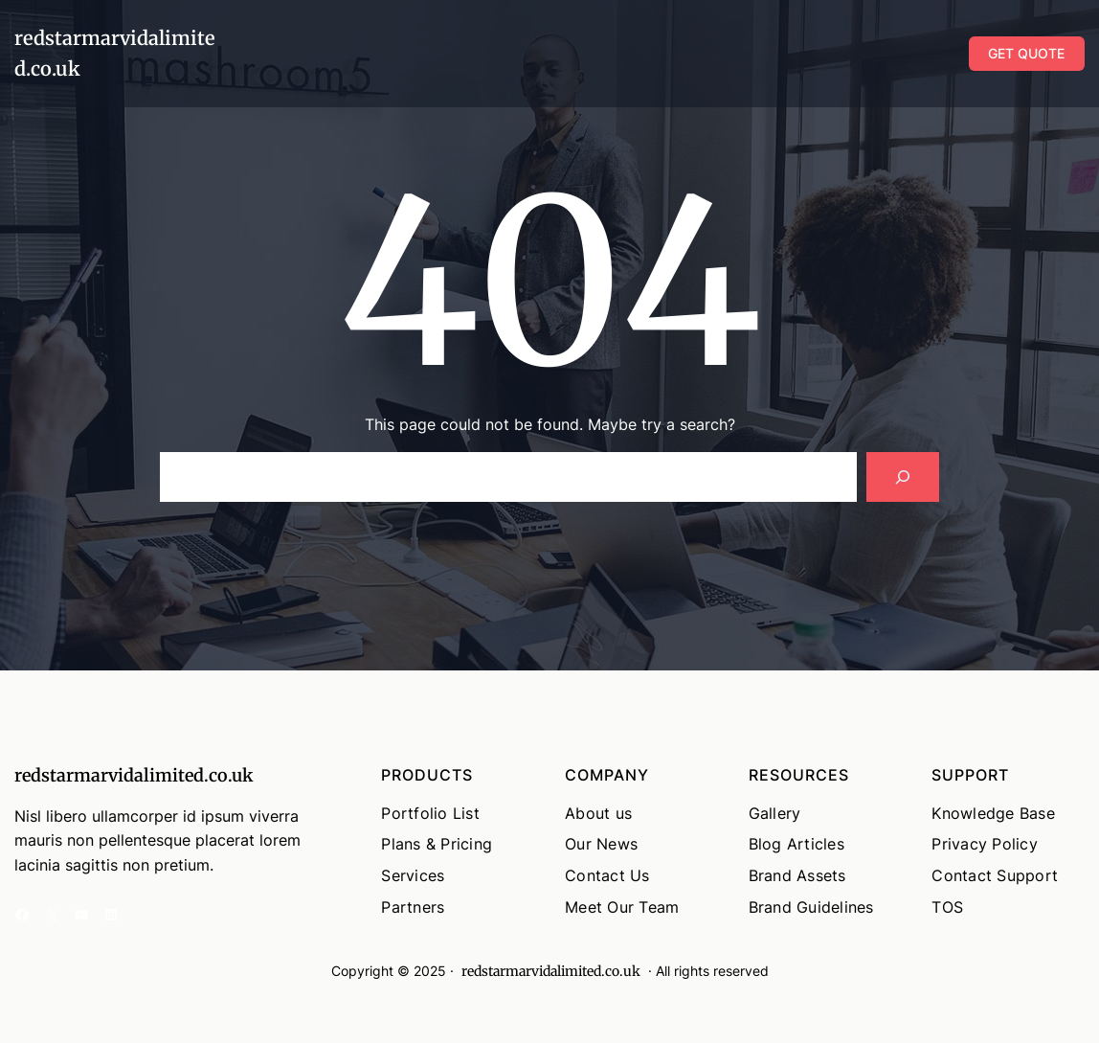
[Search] (902, 477)
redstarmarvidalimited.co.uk (133, 775)
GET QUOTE (1026, 53)
